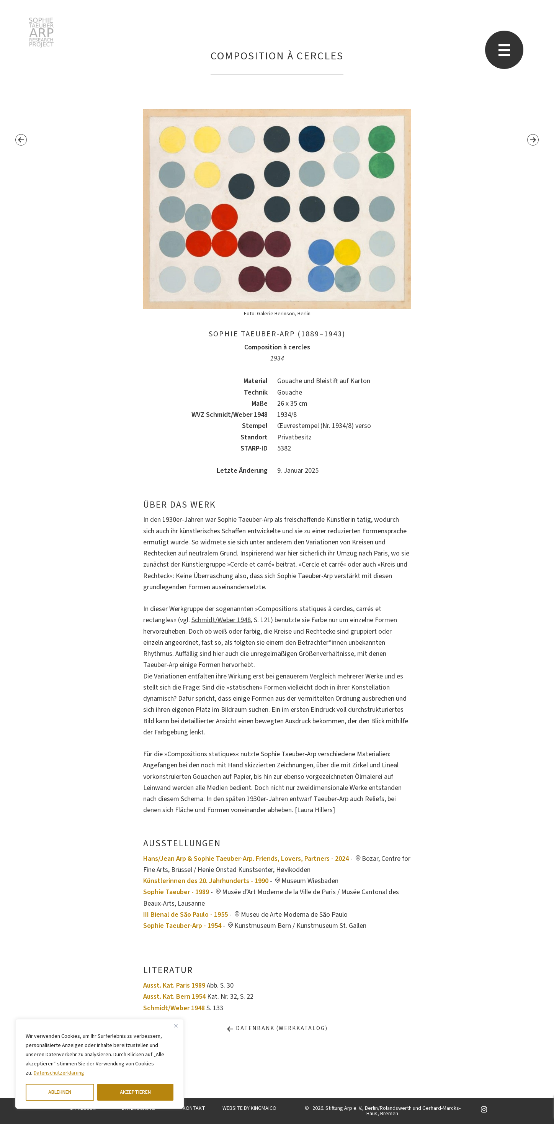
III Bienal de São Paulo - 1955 (185, 914)
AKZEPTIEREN (135, 1092)
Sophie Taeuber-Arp (41, 32)
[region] (99, 1064)
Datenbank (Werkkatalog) (277, 1028)
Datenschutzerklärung (59, 1073)
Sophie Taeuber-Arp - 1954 (182, 926)
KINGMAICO (263, 1108)
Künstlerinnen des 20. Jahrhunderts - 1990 (205, 881)
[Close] (175, 1025)
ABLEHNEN (59, 1092)
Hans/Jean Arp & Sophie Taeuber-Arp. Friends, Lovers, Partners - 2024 (246, 858)
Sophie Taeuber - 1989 (176, 892)
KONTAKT (194, 1108)
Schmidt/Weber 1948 (221, 620)
